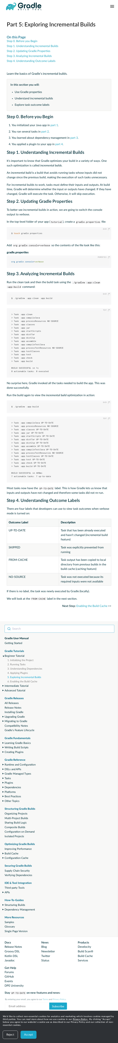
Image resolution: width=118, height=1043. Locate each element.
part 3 (74, 137)
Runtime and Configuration (20, 764)
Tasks (8, 778)
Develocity (84, 946)
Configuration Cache (16, 858)
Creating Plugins (14, 752)
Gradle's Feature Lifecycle (19, 730)
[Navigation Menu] (112, 6)
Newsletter (48, 951)
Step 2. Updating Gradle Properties (28, 51)
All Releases (12, 703)
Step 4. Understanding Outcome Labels (31, 61)
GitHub (9, 976)
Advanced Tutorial (15, 690)
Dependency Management (20, 909)
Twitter (45, 956)
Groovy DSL (12, 951)
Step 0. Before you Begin (22, 41)
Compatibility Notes (16, 726)
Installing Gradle (14, 712)
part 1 (54, 125)
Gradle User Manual (17, 638)
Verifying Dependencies (18, 875)
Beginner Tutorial (14, 656)
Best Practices (13, 796)
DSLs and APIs (13, 769)
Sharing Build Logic (16, 822)
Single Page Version (16, 931)
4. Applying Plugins (17, 673)
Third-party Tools (15, 888)
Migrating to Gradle (16, 721)
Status (45, 960)
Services (83, 960)
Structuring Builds (15, 905)
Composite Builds (15, 827)
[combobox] (59, 629)
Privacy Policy (80, 1019)
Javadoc (10, 960)
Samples (9, 922)
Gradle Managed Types (18, 773)
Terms (45, 999)
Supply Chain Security (17, 870)
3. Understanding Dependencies (24, 669)
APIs (7, 892)
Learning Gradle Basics (18, 743)
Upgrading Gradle (15, 716)
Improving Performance (18, 849)
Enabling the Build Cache (91, 606)
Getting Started (13, 643)
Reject (10, 1034)
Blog (44, 946)
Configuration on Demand (20, 831)
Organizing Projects (16, 813)
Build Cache (11, 853)
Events (9, 981)
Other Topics (12, 801)
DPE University (14, 985)
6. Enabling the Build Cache (22, 681)
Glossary (10, 926)
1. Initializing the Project (20, 660)
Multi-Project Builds (16, 818)
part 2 (45, 131)
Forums (9, 972)
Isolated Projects (14, 836)
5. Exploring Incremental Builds (24, 677)
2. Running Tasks (16, 664)
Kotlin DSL (11, 956)
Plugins (9, 782)
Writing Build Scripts (17, 747)
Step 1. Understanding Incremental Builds (32, 46)
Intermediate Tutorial (17, 686)
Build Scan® (85, 951)
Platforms (10, 792)
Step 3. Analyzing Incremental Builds (29, 56)
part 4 (59, 144)
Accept (28, 1034)
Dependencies (13, 787)
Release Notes (13, 707)
